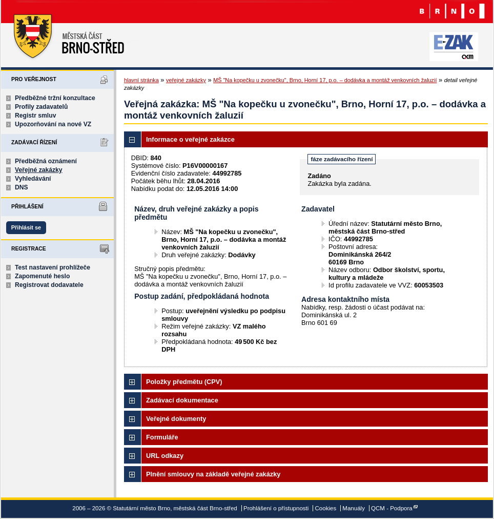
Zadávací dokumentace (182, 400)
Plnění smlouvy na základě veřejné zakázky (213, 474)
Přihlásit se (26, 227)
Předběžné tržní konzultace (55, 98)
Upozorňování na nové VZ (53, 124)
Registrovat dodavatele (49, 285)
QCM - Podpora (392, 508)
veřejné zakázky (186, 80)
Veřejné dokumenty (176, 418)
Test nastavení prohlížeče (52, 267)
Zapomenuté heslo (42, 276)
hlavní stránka (141, 80)
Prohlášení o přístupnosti (275, 508)
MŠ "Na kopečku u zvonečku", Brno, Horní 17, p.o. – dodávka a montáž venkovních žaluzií (325, 80)
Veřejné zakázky (39, 170)
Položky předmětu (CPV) (184, 382)
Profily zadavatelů (41, 106)
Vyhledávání (33, 178)
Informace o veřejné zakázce (190, 139)
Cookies (326, 508)
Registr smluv (35, 115)
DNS (21, 187)
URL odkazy (164, 455)
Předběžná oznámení (46, 161)
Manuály (353, 508)
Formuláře (162, 437)
